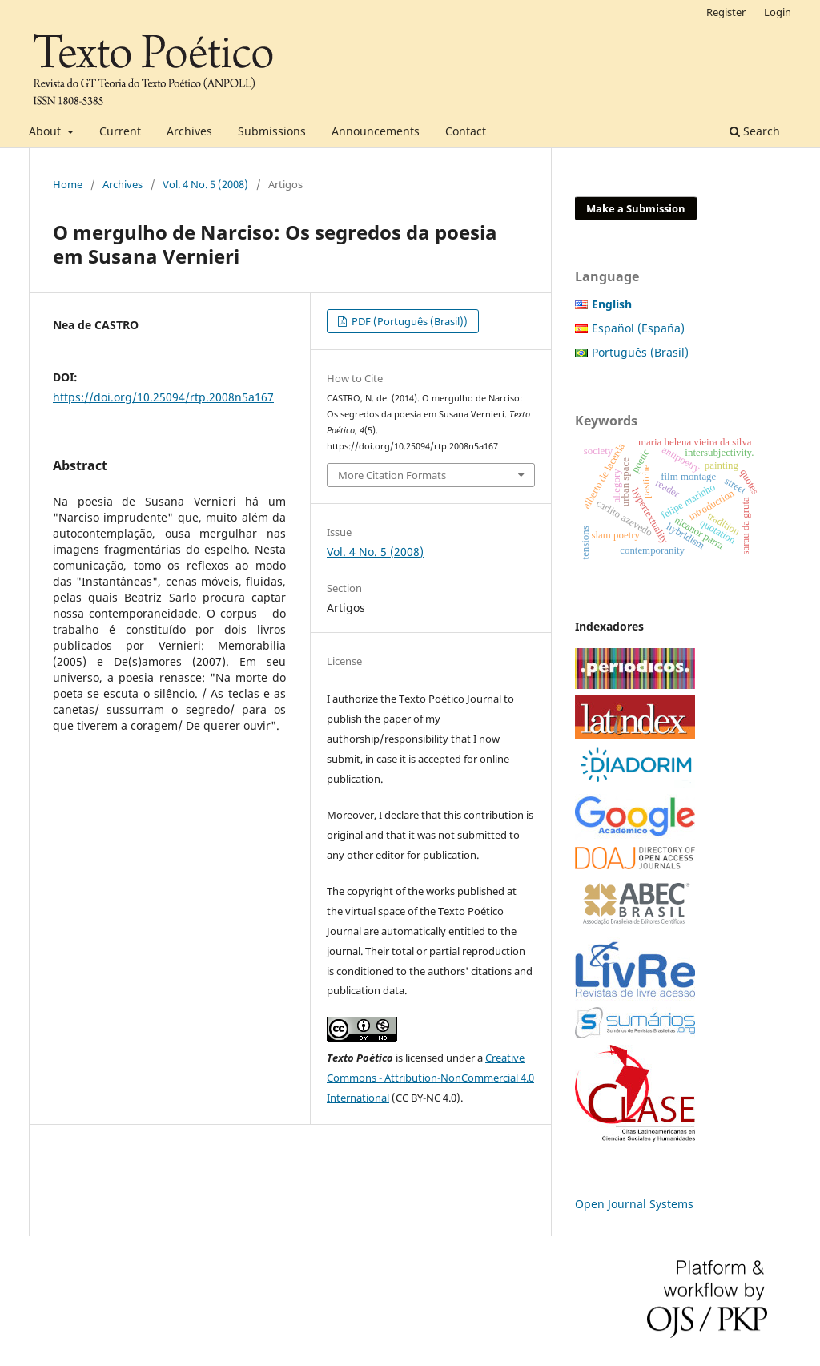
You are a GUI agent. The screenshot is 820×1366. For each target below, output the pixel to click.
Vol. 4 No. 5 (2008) (205, 184)
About (46, 131)
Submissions (272, 131)
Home (67, 184)
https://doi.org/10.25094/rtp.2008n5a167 (163, 397)
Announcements (376, 131)
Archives (189, 131)
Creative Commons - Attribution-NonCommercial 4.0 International (430, 1077)
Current (120, 131)
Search (755, 131)
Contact (465, 131)
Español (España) (638, 328)
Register (726, 12)
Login (777, 12)
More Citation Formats (392, 475)
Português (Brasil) (640, 352)
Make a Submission (635, 208)
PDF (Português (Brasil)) (408, 321)
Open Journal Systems (634, 1203)
